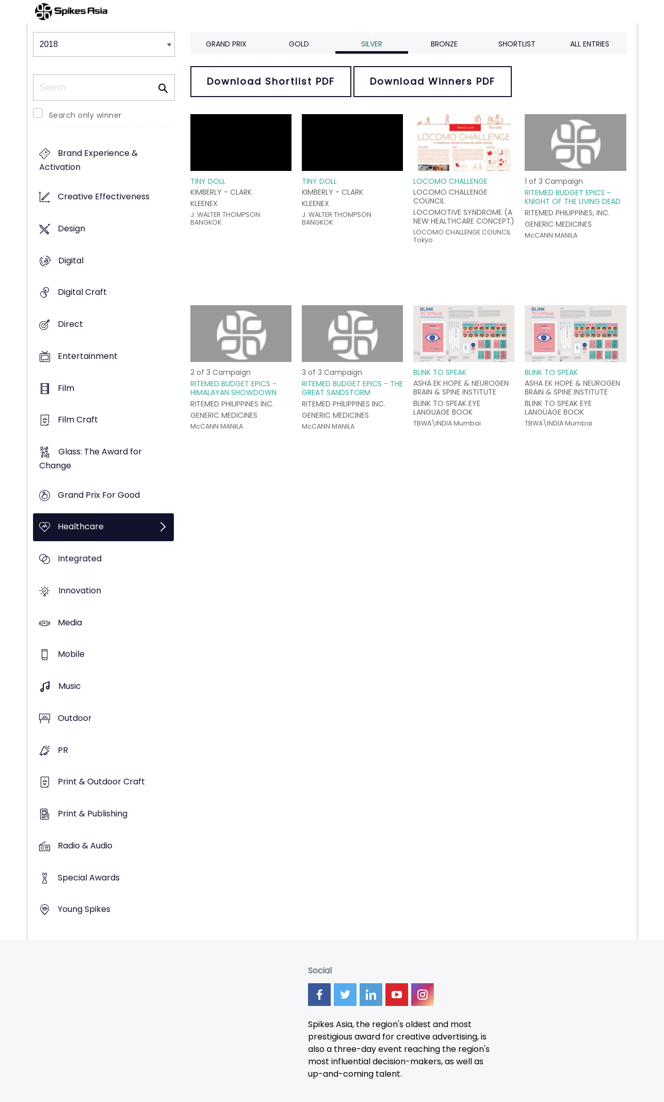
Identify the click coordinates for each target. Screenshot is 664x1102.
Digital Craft (82, 292)
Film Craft (78, 420)
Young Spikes (84, 910)
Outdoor (75, 718)
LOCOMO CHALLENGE (450, 181)
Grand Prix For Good (99, 495)
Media (70, 622)
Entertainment (88, 356)
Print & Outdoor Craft (101, 782)
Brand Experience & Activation (88, 161)
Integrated (80, 559)
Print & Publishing (92, 814)
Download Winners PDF (432, 81)
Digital (71, 260)
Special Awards (89, 878)
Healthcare (81, 527)
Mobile (71, 654)
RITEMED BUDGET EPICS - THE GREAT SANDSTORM (352, 388)
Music (69, 686)
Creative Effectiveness (104, 197)
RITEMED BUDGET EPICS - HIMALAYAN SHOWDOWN (233, 388)
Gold (299, 44)
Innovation (79, 590)
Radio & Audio (85, 846)
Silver (371, 44)
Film (66, 388)
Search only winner (85, 115)
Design (71, 228)
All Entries (589, 44)
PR (63, 750)
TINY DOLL (207, 181)
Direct (70, 324)
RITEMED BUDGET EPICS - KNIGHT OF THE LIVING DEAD (573, 197)
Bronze (444, 44)
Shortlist (517, 44)
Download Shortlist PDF (271, 81)
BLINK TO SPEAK (439, 372)
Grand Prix (226, 44)
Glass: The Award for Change (90, 458)
